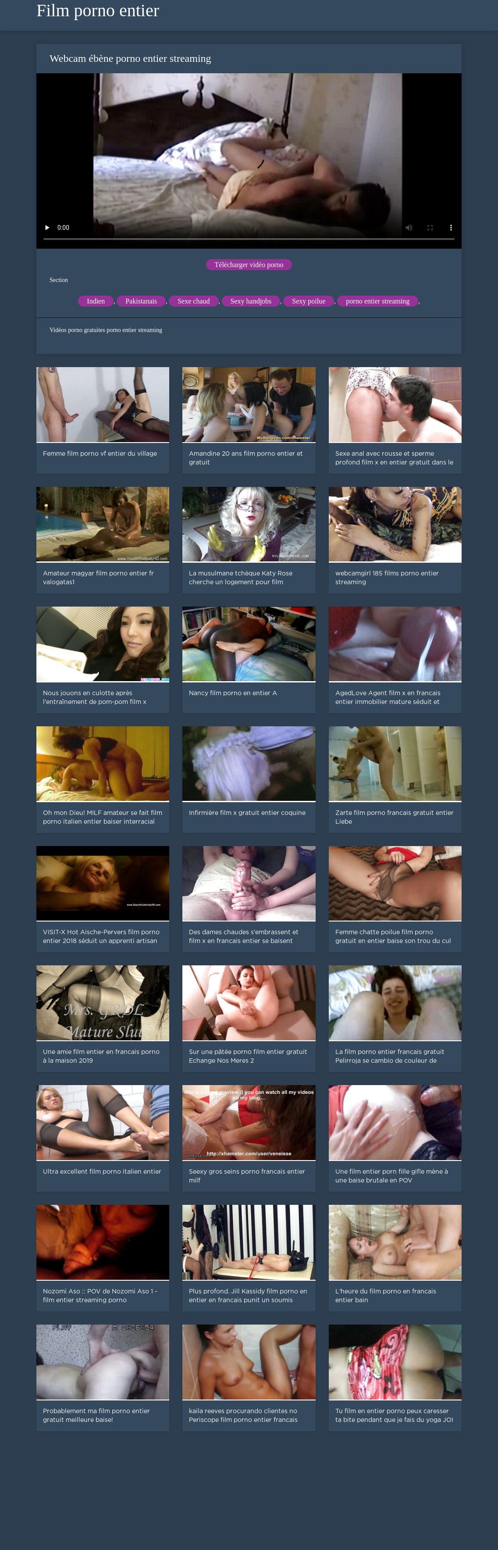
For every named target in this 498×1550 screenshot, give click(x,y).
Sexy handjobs (251, 301)
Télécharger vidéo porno (249, 264)
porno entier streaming (377, 301)
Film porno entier (97, 10)
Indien (96, 301)
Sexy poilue (308, 301)
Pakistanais (141, 301)
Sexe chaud (194, 301)
